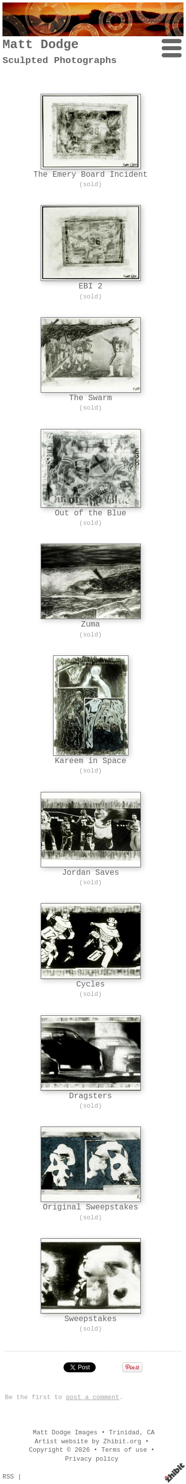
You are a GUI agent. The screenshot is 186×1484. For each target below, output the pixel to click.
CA (150, 1432)
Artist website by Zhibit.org (88, 1441)
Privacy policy (92, 1459)
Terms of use (124, 1450)
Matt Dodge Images (65, 1432)
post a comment (93, 1397)
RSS (8, 1477)
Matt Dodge (40, 45)
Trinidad (124, 1432)
